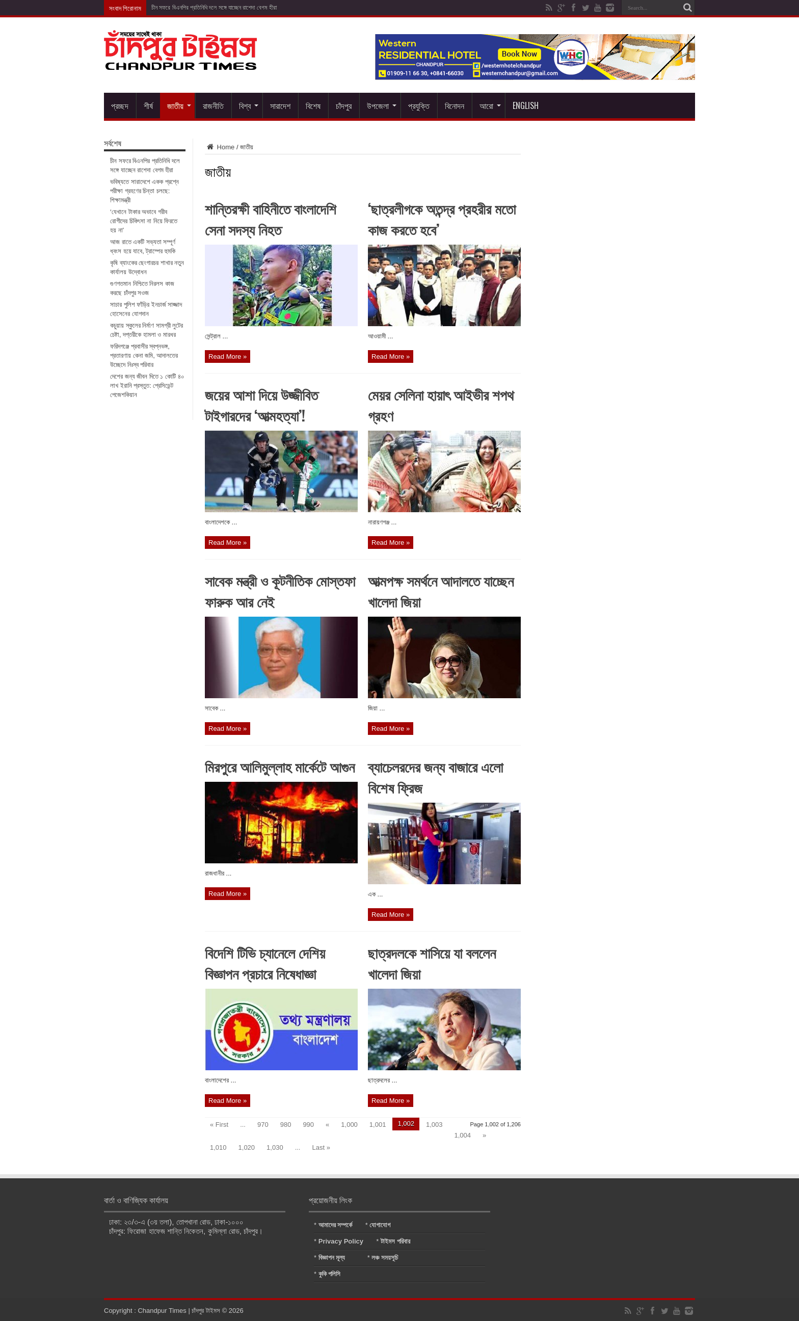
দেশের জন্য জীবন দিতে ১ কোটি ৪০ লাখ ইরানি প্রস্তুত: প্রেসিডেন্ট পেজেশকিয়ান (147, 386)
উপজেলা (381, 105)
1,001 (377, 1124)
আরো (490, 105)
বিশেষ (313, 105)
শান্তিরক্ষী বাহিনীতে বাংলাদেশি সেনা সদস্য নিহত (270, 219)
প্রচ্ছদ (119, 105)
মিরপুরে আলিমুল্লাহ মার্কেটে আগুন (280, 766)
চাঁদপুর (344, 105)
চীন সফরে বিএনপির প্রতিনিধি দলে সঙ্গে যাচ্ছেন (196, 7)
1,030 (275, 1147)
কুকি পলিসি (329, 1274)
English (526, 105)
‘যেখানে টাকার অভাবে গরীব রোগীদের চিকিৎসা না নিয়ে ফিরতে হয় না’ (143, 221)
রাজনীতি (213, 105)
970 (263, 1124)
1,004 (463, 1135)
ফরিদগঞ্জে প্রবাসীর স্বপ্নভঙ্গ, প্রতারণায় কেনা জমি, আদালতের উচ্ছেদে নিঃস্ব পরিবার (144, 355)
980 (285, 1124)
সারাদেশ (280, 105)
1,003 (434, 1124)
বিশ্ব (248, 105)
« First (219, 1124)
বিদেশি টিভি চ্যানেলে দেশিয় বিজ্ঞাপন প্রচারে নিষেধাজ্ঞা (265, 963)
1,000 (349, 1124)
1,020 (246, 1147)
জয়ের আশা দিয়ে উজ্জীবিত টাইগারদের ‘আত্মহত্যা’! (261, 405)
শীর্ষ (148, 105)
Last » (321, 1147)
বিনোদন (454, 105)
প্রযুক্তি (419, 105)
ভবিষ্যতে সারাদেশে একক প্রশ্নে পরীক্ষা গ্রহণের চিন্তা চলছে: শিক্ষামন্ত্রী (144, 191)
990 (308, 1124)
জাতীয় (179, 105)
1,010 (218, 1147)
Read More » (227, 356)
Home (219, 147)
